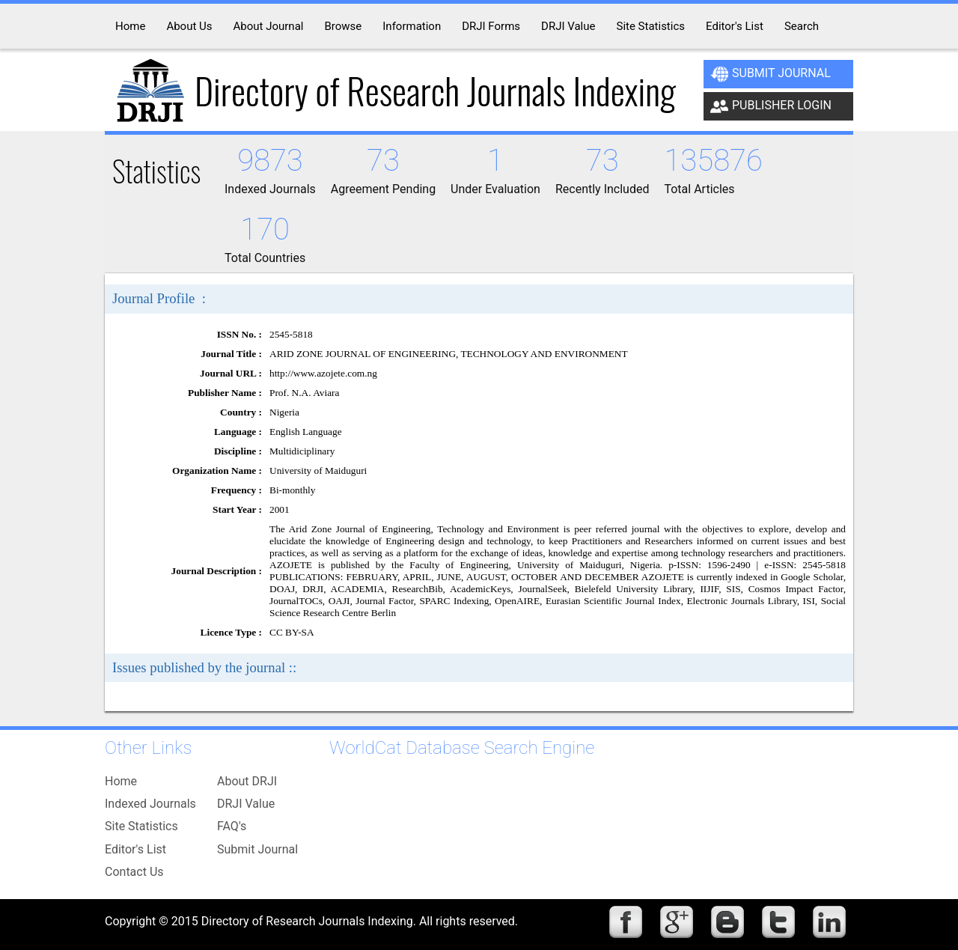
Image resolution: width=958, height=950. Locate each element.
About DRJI (247, 781)
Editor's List (135, 849)
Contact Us (134, 872)
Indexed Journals (150, 804)
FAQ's (231, 826)
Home (121, 781)
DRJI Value (246, 804)
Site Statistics (141, 826)
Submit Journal (770, 74)
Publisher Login (771, 106)
